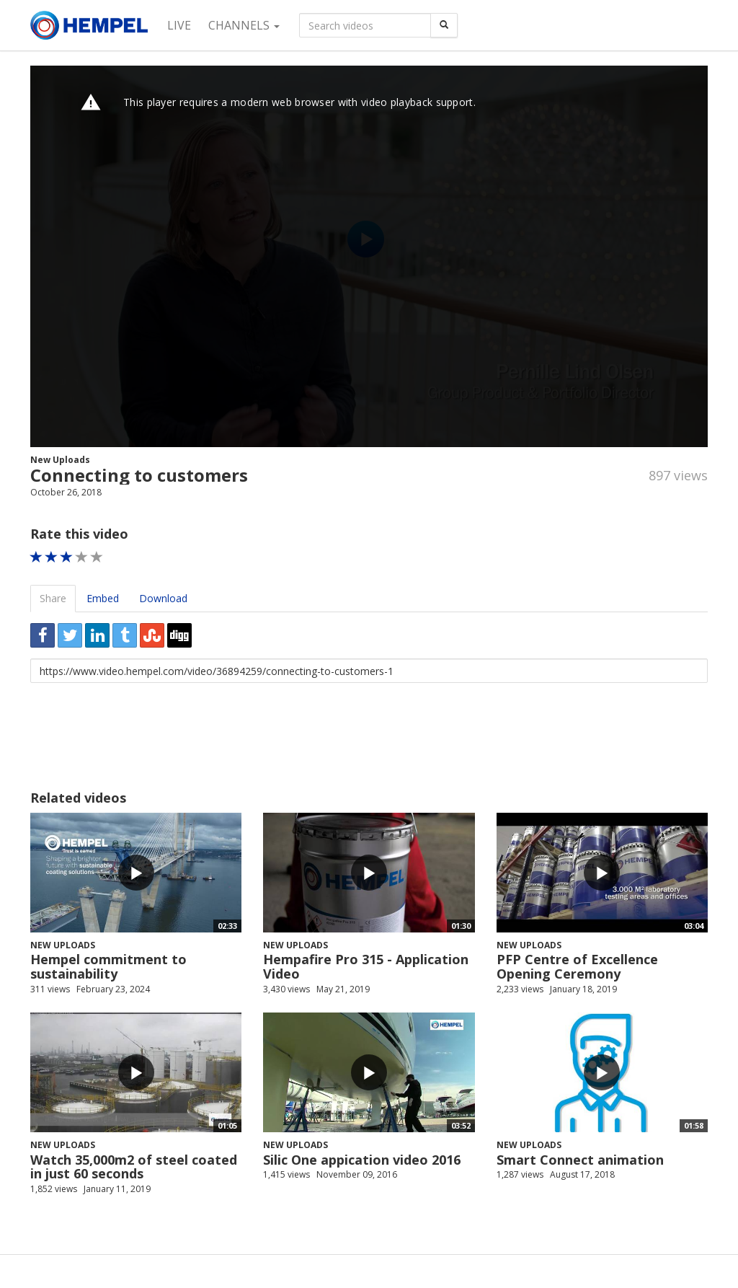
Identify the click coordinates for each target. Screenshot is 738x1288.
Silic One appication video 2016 (362, 1159)
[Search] (444, 25)
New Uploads (60, 460)
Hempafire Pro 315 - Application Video (365, 966)
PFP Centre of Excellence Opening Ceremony (577, 966)
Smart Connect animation (580, 1159)
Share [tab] (53, 598)
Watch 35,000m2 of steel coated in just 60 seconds (133, 1167)
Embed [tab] (102, 598)
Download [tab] (163, 598)
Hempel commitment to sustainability (108, 966)
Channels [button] (244, 25)
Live (179, 25)
